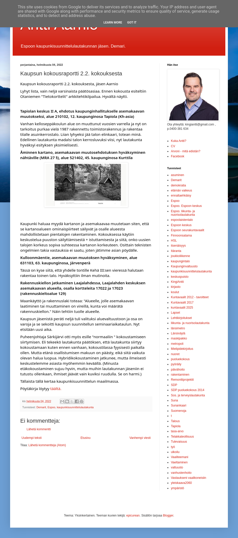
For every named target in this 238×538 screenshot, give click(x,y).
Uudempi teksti (32, 438)
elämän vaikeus (181, 190)
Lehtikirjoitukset (181, 318)
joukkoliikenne (180, 256)
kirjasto (176, 287)
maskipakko (179, 338)
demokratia (178, 185)
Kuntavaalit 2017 (182, 302)
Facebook (177, 156)
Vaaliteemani (179, 457)
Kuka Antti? (178, 141)
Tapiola (176, 426)
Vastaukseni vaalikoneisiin (188, 478)
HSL (174, 240)
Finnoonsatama (181, 235)
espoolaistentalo (182, 220)
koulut (175, 292)
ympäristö (177, 488)
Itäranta (176, 251)
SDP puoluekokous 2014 (187, 390)
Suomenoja (178, 411)
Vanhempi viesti (140, 438)
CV (173, 146)
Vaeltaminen (179, 462)
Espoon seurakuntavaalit (187, 230)
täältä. (55, 388)
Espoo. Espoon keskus (186, 206)
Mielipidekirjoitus (182, 349)
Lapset (175, 312)
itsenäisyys (178, 245)
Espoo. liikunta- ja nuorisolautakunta (183, 213)
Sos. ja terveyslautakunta (188, 395)
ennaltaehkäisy (181, 195)
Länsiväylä (178, 333)
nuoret (175, 354)
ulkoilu (175, 452)
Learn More (113, 22)
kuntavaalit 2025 (182, 307)
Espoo (51, 407)
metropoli (177, 344)
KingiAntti (177, 282)
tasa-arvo (177, 431)
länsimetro (178, 328)
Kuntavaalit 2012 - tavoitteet (190, 297)
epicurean (133, 515)
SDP (174, 385)
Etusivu (85, 438)
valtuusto (177, 467)
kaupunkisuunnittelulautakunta (75, 407)
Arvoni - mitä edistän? (185, 151)
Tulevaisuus (179, 441)
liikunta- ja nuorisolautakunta (190, 323)
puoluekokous (180, 359)
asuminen (177, 175)
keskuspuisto (179, 276)
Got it (131, 22)
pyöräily (176, 364)
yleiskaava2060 (181, 483)
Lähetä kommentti (39, 429)
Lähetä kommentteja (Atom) (47, 445)
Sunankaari (178, 405)
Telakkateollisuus (182, 436)
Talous (175, 421)
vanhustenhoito (181, 473)
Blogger (168, 515)
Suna (174, 400)
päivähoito (178, 369)
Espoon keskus (181, 225)
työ (173, 447)
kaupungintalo (180, 261)
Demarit (41, 407)
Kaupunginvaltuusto (184, 266)
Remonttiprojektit (182, 379)
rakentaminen (180, 374)
